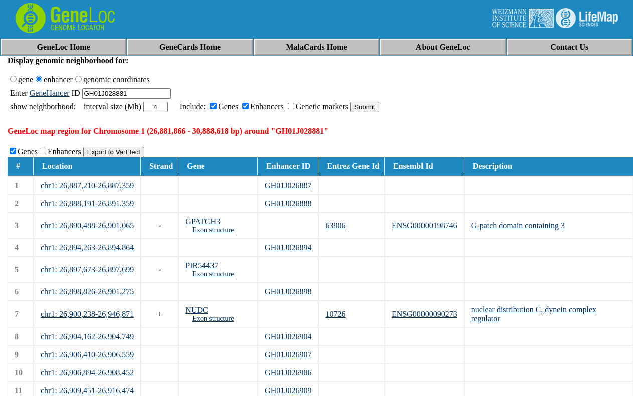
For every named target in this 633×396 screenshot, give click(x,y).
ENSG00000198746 (424, 225)
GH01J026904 (288, 336)
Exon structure (213, 230)
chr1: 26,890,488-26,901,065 (87, 225)
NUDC (196, 310)
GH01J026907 (288, 354)
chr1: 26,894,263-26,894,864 (87, 247)
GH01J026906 (288, 372)
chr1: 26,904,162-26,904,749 (87, 336)
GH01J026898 (288, 291)
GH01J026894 (288, 247)
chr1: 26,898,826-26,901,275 (87, 291)
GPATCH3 (202, 221)
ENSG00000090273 (424, 314)
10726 (335, 314)
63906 (335, 225)
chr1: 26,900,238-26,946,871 (87, 314)
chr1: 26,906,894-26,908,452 (87, 372)
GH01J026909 (288, 390)
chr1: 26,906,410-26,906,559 (87, 354)
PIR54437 (201, 265)
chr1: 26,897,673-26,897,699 (87, 269)
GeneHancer (50, 93)
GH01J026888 (288, 203)
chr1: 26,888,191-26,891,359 (87, 203)
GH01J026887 (288, 185)
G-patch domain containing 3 (518, 225)
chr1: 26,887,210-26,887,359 (87, 185)
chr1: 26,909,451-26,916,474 (87, 390)
